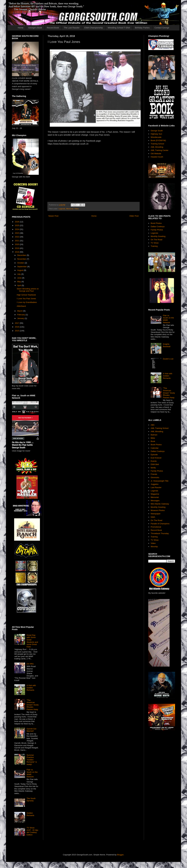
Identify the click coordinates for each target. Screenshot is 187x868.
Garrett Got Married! (31, 730)
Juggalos (154, 484)
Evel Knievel (156, 458)
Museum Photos (158, 510)
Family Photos (157, 230)
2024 (17, 229)
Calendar (155, 448)
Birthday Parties (142, 27)
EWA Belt (155, 464)
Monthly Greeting (158, 236)
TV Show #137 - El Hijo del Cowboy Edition (32, 831)
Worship (154, 546)
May (19, 281)
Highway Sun (156, 134)
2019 (17, 248)
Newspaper (155, 514)
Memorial (69, 209)
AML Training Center (159, 150)
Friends (154, 474)
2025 (17, 225)
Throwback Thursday (160, 533)
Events (154, 461)
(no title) (30, 664)
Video (76, 209)
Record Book (53, 27)
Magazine (155, 494)
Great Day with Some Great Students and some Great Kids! (32, 641)
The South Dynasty (31, 799)
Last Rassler (156, 487)
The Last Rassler (72, 27)
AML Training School (159, 428)
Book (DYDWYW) (158, 140)
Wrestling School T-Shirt (119, 27)
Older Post (134, 216)
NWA (153, 517)
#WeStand (21, 306)
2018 (17, 252)
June (19, 278)
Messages (155, 500)
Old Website (156, 153)
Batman (154, 435)
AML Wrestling (157, 147)
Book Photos (156, 223)
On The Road (156, 239)
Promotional (156, 527)
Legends (62, 209)
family (153, 468)
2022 (17, 237)
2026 (17, 222)
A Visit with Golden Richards (31, 687)
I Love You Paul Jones (26, 298)
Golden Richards (30, 814)
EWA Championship (93, 27)
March (20, 311)
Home (20, 27)
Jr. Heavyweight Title (159, 481)
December (22, 255)
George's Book (35, 27)
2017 (17, 323)
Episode (154, 454)
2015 (17, 331)
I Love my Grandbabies (27, 302)
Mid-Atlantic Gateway (160, 504)
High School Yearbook (26, 295)
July (19, 274)
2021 (17, 241)
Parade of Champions (160, 523)
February (21, 314)
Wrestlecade (156, 137)
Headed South (157, 157)
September (22, 266)
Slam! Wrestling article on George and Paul (28, 290)
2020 (17, 244)
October (21, 263)
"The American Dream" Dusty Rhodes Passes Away (32, 705)
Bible (153, 438)
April (19, 285)
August (20, 270)
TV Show (155, 243)
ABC (153, 425)
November (22, 259)
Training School (157, 144)
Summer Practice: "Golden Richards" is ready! (32, 759)
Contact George (162, 27)
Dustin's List (168, 359)
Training (154, 246)
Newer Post (53, 216)
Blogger (120, 855)
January (21, 318)
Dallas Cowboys (158, 226)
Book (153, 441)
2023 (17, 233)
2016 (17, 327)
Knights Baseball (166, 345)
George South (157, 131)
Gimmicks (155, 477)
